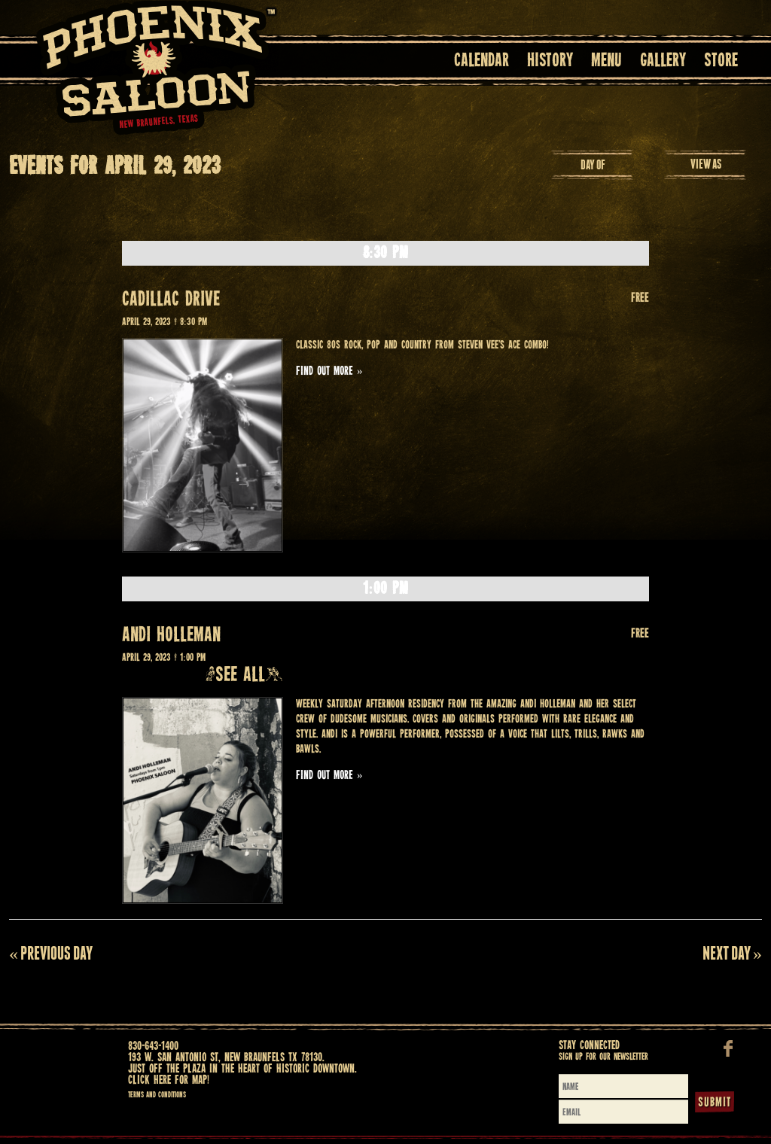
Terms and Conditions (157, 1095)
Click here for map (167, 1080)
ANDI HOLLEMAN (171, 635)
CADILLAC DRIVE (171, 300)
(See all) (244, 675)
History (550, 61)
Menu (606, 61)
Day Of (593, 164)
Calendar (481, 61)
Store (721, 61)
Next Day (732, 953)
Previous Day (51, 953)
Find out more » (329, 371)
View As (705, 163)
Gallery (663, 61)
